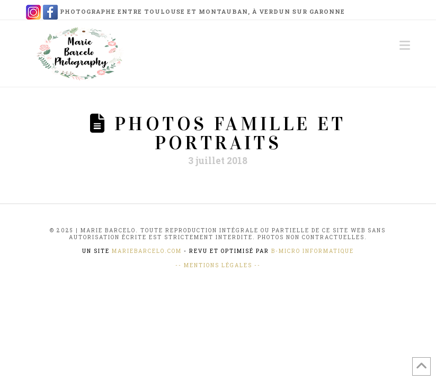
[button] (404, 45)
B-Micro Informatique (312, 251)
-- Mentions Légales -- (218, 265)
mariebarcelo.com (147, 251)
